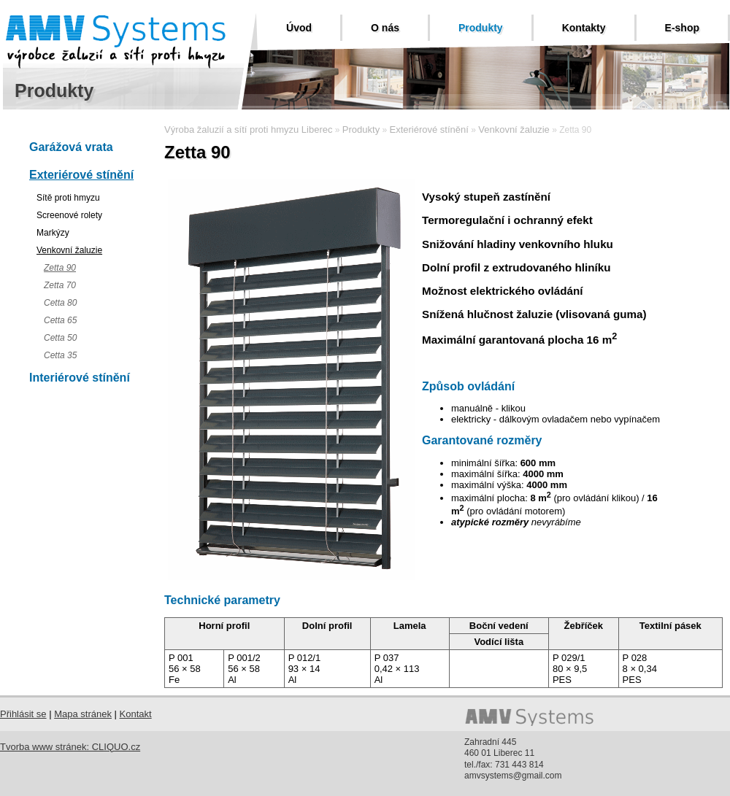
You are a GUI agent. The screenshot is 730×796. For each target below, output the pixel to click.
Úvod (299, 28)
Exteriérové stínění (81, 175)
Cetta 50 (60, 338)
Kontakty (584, 28)
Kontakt (136, 713)
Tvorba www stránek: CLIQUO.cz (70, 746)
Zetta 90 (60, 268)
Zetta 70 (60, 285)
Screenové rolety (69, 215)
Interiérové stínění (79, 377)
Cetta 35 (60, 355)
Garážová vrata (71, 147)
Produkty (480, 28)
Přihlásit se (23, 713)
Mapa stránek (83, 713)
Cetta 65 (60, 320)
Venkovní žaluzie (69, 250)
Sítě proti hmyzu (68, 198)
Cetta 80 (60, 303)
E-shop (682, 28)
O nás (385, 28)
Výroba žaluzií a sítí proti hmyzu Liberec (248, 129)
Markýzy (52, 233)
